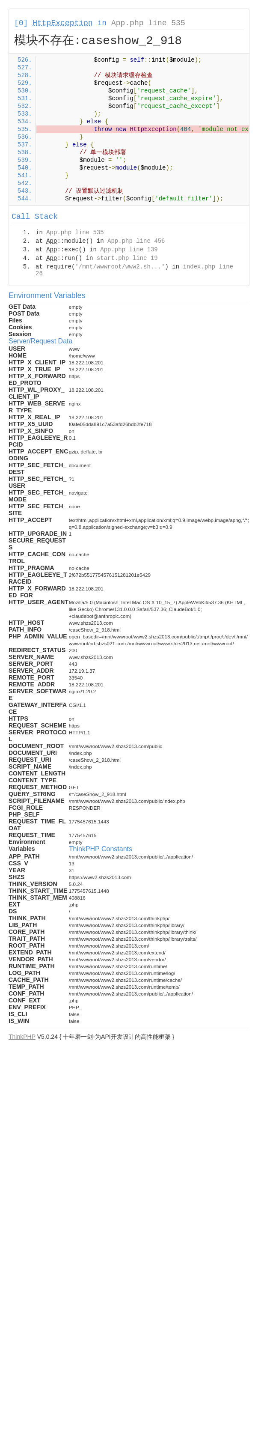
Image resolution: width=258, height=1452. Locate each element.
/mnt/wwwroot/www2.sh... (120, 266)
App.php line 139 (128, 249)
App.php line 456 (136, 241)
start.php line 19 (127, 258)
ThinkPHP (22, 1036)
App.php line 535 (148, 23)
